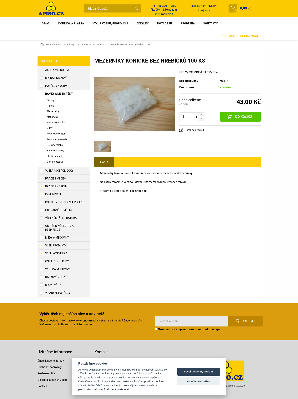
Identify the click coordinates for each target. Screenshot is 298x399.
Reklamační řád (47, 373)
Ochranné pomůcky (59, 210)
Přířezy (50, 100)
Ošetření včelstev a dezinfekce (59, 228)
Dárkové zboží (55, 277)
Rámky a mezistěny (77, 44)
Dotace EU (164, 23)
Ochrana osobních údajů (52, 379)
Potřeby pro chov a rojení (64, 202)
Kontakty (211, 23)
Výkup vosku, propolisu (110, 23)
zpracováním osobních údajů (199, 329)
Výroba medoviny (57, 269)
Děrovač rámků (55, 145)
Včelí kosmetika (56, 253)
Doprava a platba (71, 23)
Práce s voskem (56, 186)
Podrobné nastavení (116, 389)
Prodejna (188, 23)
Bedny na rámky (55, 150)
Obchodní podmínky (50, 367)
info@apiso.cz (206, 10)
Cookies (42, 386)
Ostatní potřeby (57, 261)
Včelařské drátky (56, 122)
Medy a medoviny (57, 237)
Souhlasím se (187, 329)
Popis (104, 162)
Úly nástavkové (56, 77)
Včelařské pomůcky (59, 170)
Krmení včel (53, 194)
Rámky (50, 105)
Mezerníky (98, 44)
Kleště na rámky (55, 156)
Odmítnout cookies (198, 381)
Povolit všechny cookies (198, 371)
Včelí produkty (56, 245)
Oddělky (143, 23)
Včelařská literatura (61, 218)
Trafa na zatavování (57, 139)
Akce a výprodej (57, 70)
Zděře (50, 128)
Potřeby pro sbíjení (56, 134)
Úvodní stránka (51, 44)
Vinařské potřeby (57, 293)
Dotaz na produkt (194, 130)
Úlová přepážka (55, 161)
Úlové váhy (53, 285)
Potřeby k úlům (56, 85)
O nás (46, 23)
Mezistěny (52, 117)
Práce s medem (55, 178)
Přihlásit (228, 36)
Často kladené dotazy (51, 360)
